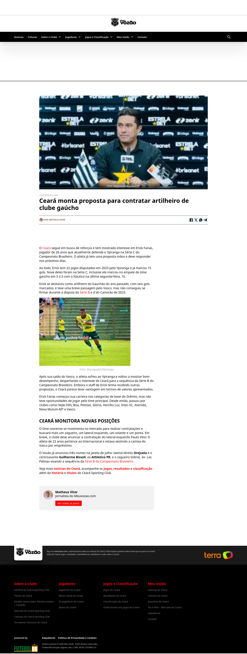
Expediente (154, 613)
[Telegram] (205, 220)
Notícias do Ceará (157, 589)
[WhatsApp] (200, 220)
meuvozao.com (61, 551)
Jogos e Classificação (97, 37)
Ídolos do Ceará (67, 607)
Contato (142, 37)
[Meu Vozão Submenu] (132, 37)
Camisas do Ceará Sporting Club (32, 616)
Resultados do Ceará (114, 595)
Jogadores (71, 37)
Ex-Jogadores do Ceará (71, 601)
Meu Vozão (123, 37)
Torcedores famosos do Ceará (30, 622)
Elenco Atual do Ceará (71, 595)
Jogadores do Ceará (69, 589)
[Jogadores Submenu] (79, 37)
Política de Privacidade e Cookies (77, 637)
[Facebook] (191, 220)
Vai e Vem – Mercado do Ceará (164, 607)
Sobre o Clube (49, 37)
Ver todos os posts (68, 503)
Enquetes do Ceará (158, 601)
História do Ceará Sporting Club (31, 589)
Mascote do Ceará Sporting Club (32, 610)
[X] (196, 220)
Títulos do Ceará (23, 595)
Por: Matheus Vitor (52, 219)
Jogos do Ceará (111, 589)
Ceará (47, 248)
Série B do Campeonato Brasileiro (109, 461)
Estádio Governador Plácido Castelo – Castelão (34, 603)
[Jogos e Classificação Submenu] (111, 37)
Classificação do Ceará (115, 601)
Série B (85, 292)
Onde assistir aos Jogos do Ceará (121, 607)
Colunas (32, 37)
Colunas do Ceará (157, 595)
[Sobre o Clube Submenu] (60, 37)
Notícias (18, 37)
